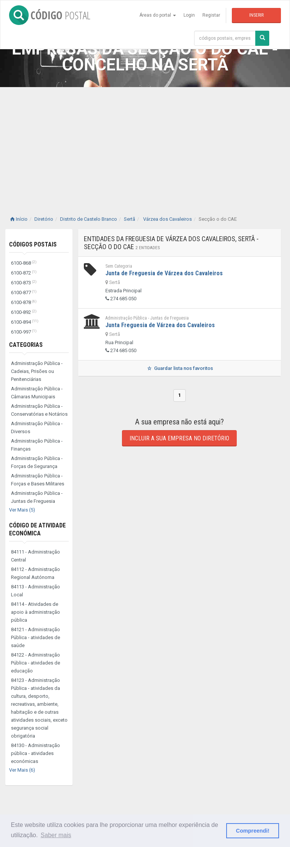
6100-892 (24, 312)
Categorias (26, 344)
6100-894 (25, 322)
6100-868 (24, 263)
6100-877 (24, 292)
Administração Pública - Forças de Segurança (37, 462)
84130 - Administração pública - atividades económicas (35, 753)
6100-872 (24, 273)
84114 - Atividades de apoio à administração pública (35, 612)
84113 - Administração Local (35, 590)
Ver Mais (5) (22, 510)
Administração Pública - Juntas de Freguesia (37, 497)
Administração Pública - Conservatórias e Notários (39, 410)
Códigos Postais (33, 244)
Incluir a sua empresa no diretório (179, 438)
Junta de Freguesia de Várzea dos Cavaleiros (164, 273)
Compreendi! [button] (253, 831)
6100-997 (24, 332)
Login (189, 15)
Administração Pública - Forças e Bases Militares (37, 480)
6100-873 (24, 282)
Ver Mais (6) (22, 770)
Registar (211, 15)
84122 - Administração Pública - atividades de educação (35, 663)
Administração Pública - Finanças (37, 445)
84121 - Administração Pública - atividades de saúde (35, 637)
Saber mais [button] (56, 835)
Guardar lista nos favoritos (179, 368)
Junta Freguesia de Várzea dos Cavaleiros (160, 325)
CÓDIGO (49, 15)
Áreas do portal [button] (157, 15)
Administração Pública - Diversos (37, 427)
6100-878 (24, 302)
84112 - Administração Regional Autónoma (35, 573)
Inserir (256, 15)
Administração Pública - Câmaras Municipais (37, 392)
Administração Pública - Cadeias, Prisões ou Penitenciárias (37, 371)
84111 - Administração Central (35, 556)
